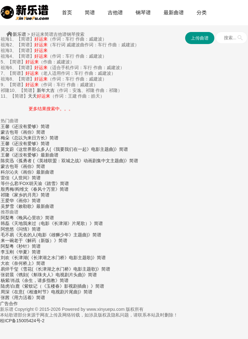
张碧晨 (7, 274)
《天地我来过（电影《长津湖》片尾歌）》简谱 (56, 223)
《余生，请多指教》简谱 (44, 280)
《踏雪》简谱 (55, 183)
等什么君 (9, 183)
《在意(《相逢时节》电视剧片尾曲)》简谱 (51, 291)
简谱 (90, 12)
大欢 (5, 263)
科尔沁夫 (9, 172)
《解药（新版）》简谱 (45, 240)
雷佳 (5, 177)
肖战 (15, 280)
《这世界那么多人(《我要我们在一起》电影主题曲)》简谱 (71, 149)
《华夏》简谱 (27, 251)
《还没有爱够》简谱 (30, 126)
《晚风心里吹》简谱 (34, 217)
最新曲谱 (174, 12)
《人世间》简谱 (25, 177)
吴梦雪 (7, 206)
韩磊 (5, 223)
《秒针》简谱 (27, 246)
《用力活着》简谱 (27, 297)
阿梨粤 (7, 217)
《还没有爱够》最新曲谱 (34, 154)
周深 (5, 291)
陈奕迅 (7, 160)
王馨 (5, 126)
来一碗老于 (12, 240)
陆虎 (5, 286)
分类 (202, 12)
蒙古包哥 (9, 132)
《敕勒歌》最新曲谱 (34, 206)
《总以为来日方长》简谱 (34, 137)
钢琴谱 (143, 12)
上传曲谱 (200, 38)
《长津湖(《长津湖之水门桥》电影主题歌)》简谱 (58, 257)
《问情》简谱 (27, 229)
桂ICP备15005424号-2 (22, 320)
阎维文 (22, 189)
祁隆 (5, 194)
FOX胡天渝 (31, 183)
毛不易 (7, 234)
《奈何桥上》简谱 (27, 263)
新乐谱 (19, 34)
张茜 (5, 297)
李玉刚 (7, 251)
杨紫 (5, 280)
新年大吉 (46, 90)
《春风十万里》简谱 (49, 189)
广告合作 (9, 303)
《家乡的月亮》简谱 (30, 194)
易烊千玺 (9, 269)
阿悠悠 (7, 229)
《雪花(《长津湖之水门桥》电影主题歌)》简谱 (64, 269)
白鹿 (15, 286)
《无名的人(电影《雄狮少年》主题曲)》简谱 (57, 234)
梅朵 (5, 137)
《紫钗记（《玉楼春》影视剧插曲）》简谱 (62, 286)
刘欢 (5, 257)
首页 (67, 12)
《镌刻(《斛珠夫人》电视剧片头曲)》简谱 (55, 274)
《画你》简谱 (31, 132)
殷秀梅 (7, 189)
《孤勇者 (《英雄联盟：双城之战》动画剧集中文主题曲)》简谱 (76, 160)
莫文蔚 (7, 149)
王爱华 (7, 200)
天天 (39, 96)
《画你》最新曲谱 (36, 172)
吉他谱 (115, 12)
